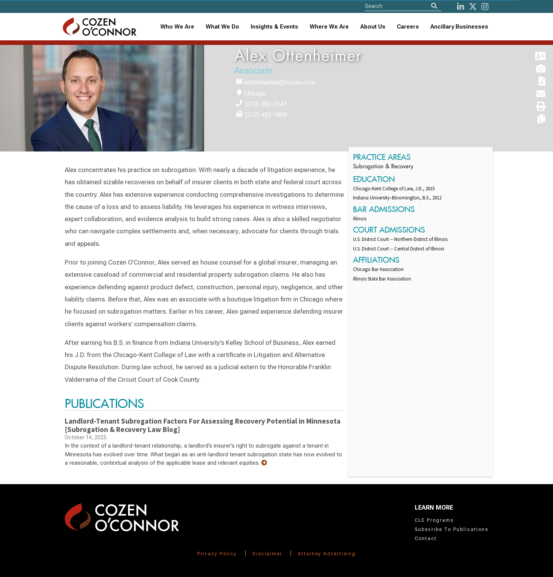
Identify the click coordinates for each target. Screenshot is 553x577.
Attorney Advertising (327, 553)
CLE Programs (434, 520)
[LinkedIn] (460, 7)
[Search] (434, 6)
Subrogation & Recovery (383, 167)
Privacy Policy (217, 553)
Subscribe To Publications (451, 529)
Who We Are (177, 26)
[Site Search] (403, 6)
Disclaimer (267, 553)
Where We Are (329, 26)
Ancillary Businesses (459, 26)
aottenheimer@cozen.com (279, 82)
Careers (408, 26)
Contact (426, 538)
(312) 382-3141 (266, 104)
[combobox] (274, 26)
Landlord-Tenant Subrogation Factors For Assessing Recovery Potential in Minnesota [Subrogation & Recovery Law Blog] (202, 425)
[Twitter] (473, 7)
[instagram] (484, 7)
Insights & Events (274, 26)
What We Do (222, 26)
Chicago (255, 93)
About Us (372, 26)
